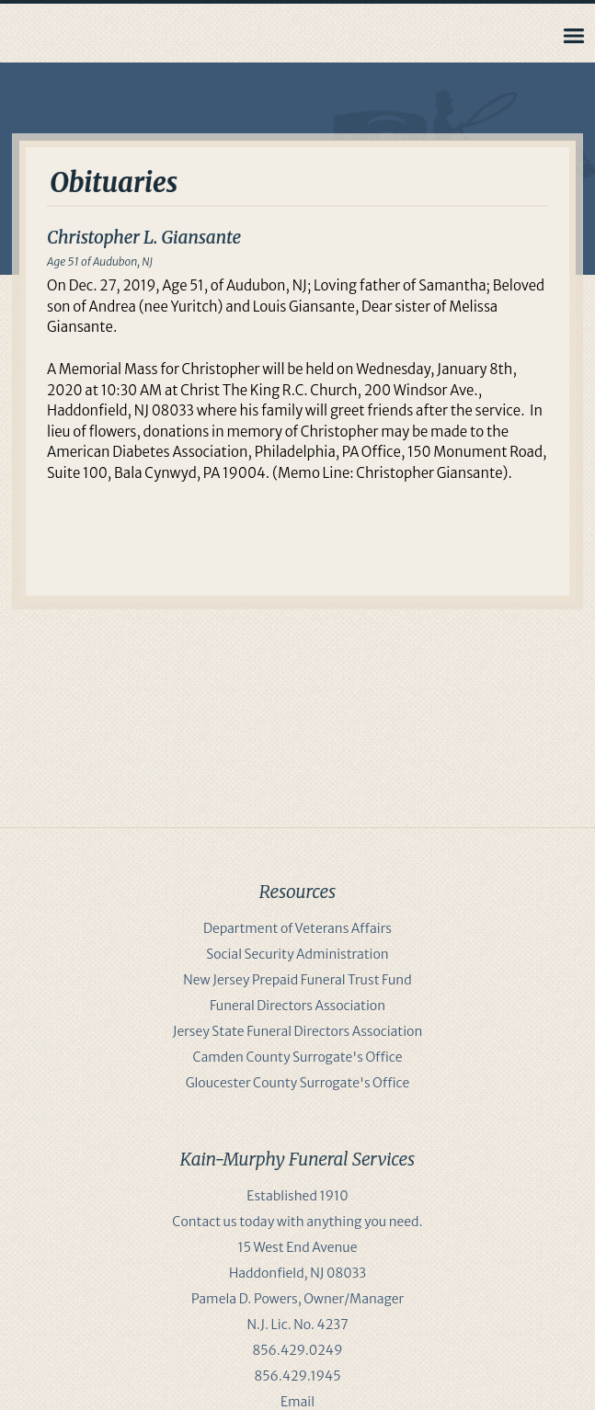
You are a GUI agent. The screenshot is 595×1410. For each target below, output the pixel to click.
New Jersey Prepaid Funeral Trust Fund (297, 980)
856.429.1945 (297, 1376)
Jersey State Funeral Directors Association (298, 1031)
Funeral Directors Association (297, 1005)
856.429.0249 (297, 1350)
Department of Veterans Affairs (297, 928)
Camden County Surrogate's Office (297, 1057)
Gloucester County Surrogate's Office (298, 1083)
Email (297, 1401)
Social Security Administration (297, 954)
